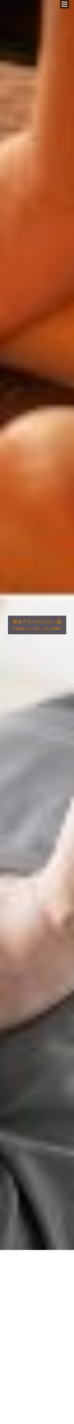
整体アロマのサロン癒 (37, 621)
